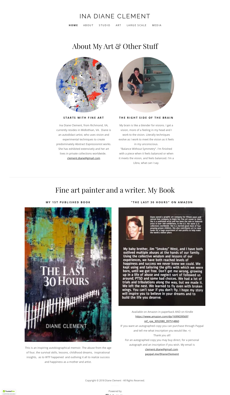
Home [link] (73, 25)
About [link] (88, 25)
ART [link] (118, 25)
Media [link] (157, 25)
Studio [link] (104, 25)
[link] (115, 17)
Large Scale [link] (137, 25)
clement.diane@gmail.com (83, 158)
